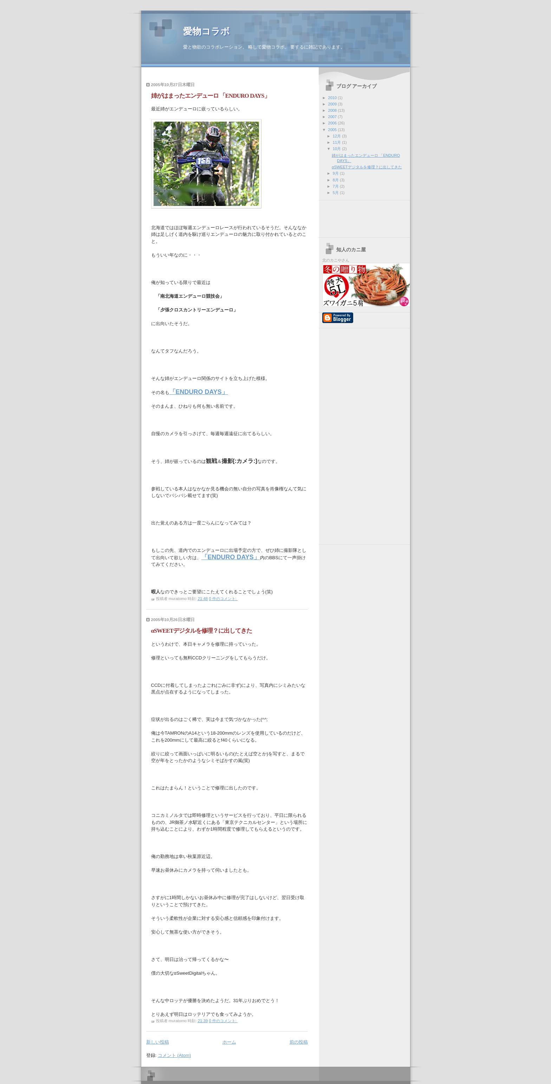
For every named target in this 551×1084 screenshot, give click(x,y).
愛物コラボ (206, 31)
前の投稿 (299, 1042)
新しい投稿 (157, 1042)
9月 (336, 173)
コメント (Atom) (174, 1055)
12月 (337, 136)
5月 (336, 193)
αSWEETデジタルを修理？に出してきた (201, 630)
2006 (333, 123)
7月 (336, 186)
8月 (336, 180)
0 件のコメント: (223, 598)
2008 (333, 110)
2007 (333, 117)
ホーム (229, 1042)
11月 (337, 142)
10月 (337, 149)
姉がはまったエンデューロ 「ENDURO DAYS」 (210, 95)
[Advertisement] (228, 76)
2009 (333, 104)
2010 (333, 98)
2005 (333, 130)
